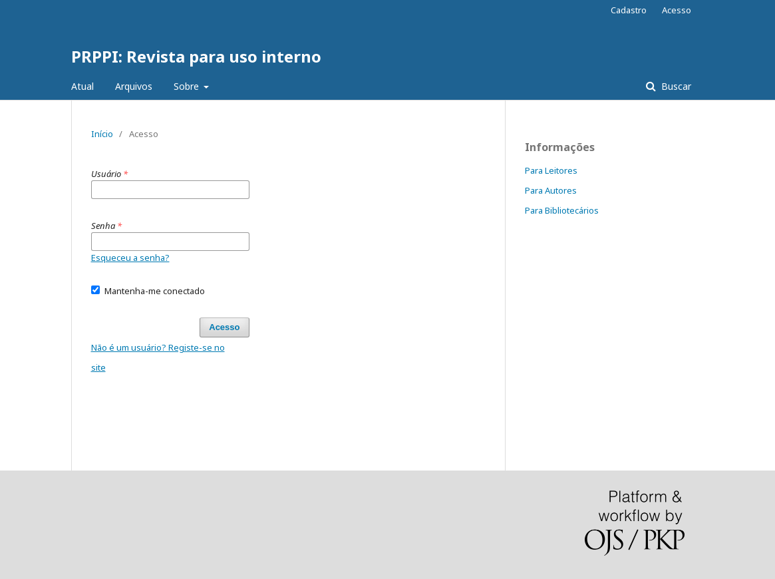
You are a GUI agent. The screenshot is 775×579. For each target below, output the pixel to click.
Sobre (188, 86)
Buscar (675, 86)
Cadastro (629, 10)
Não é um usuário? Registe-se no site (158, 357)
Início (102, 134)
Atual (82, 86)
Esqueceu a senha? (130, 258)
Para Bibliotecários (562, 210)
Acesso (676, 10)
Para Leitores (551, 170)
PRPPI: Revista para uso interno (196, 56)
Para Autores (551, 190)
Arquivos (133, 86)
